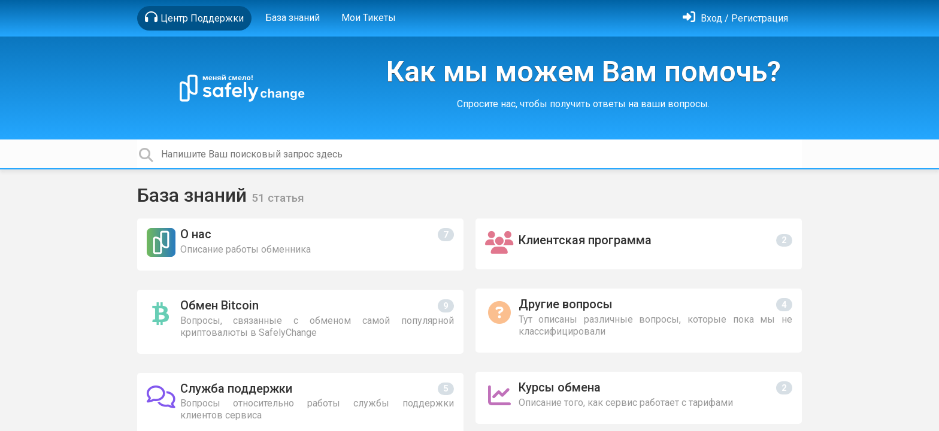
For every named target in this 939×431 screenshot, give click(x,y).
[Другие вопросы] (638, 321)
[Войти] (735, 18)
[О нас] (300, 244)
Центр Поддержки (194, 17)
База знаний (292, 17)
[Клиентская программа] (638, 243)
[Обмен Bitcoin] (300, 322)
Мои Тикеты (368, 17)
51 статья (278, 198)
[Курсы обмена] (638, 398)
